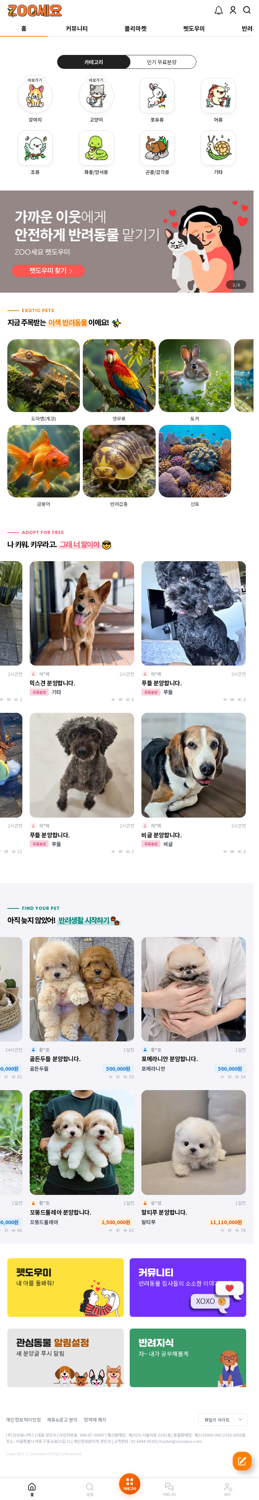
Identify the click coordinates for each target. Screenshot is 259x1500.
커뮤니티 (77, 28)
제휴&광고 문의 (62, 1419)
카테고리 (93, 62)
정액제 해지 (95, 1419)
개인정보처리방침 (23, 1419)
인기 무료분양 (162, 62)
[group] (127, 241)
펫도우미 (194, 28)
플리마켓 (136, 28)
